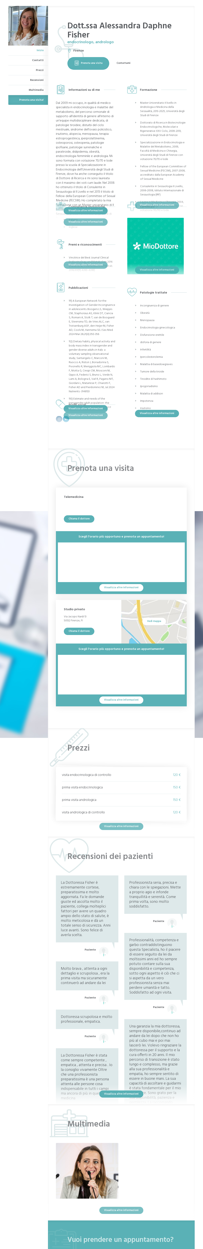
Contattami (123, 63)
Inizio (40, 50)
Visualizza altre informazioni (85, 210)
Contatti (38, 60)
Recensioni (37, 80)
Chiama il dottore (79, 519)
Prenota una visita (88, 63)
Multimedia (36, 90)
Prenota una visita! (31, 100)
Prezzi (40, 70)
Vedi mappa (154, 621)
